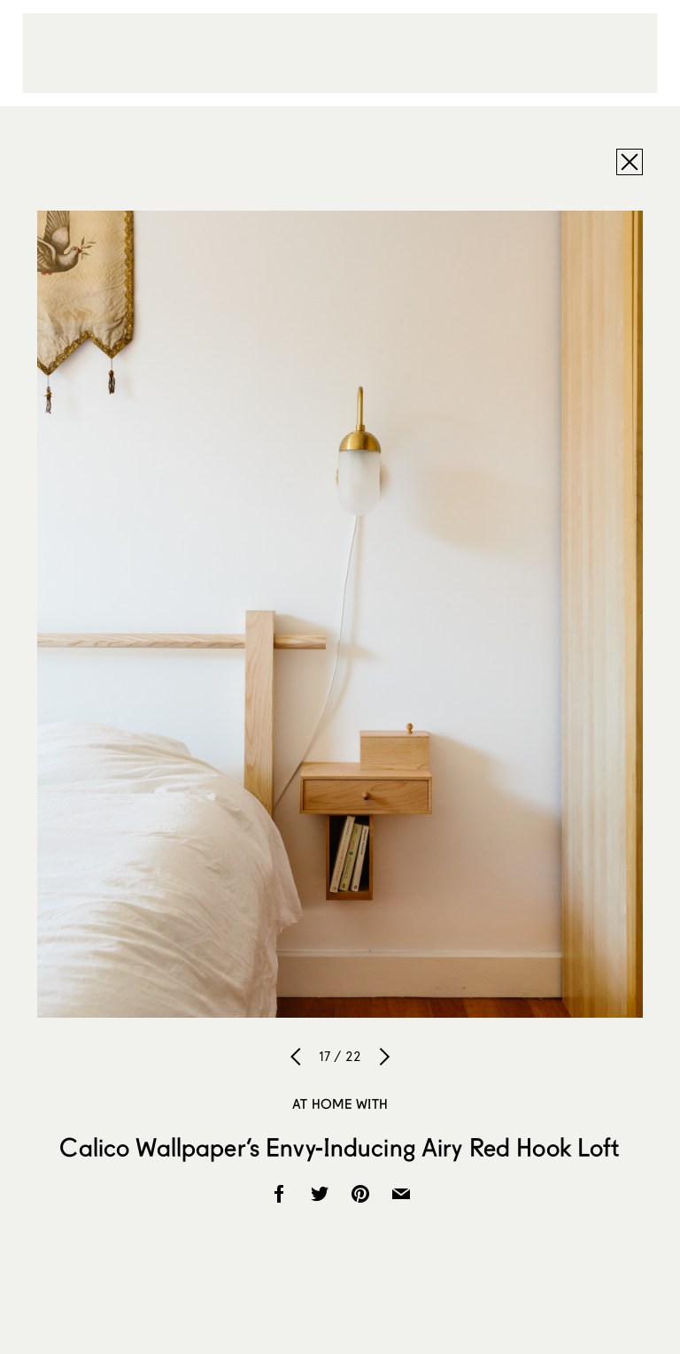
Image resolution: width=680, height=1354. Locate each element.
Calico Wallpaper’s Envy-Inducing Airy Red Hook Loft (339, 1147)
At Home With (340, 1104)
